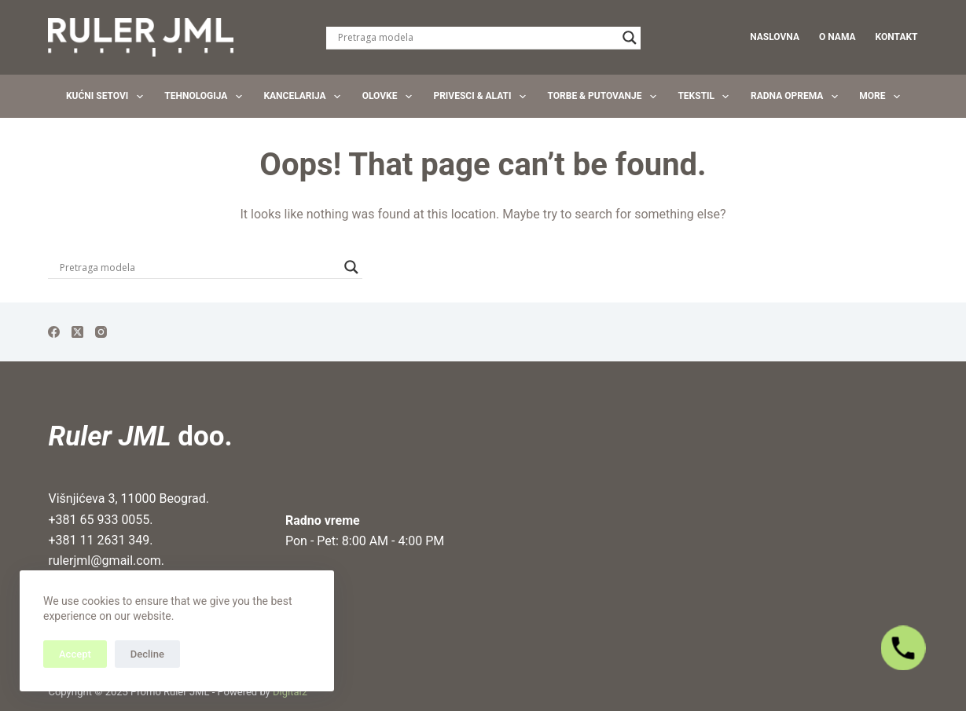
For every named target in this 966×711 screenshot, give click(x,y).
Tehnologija (206, 96)
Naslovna (774, 36)
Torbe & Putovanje (605, 96)
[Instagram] (101, 332)
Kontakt (897, 36)
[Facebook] (54, 332)
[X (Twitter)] (77, 332)
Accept (75, 654)
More (882, 96)
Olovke (390, 96)
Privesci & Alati (482, 96)
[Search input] (476, 38)
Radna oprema (797, 96)
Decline (147, 654)
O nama (837, 36)
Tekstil (706, 96)
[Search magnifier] (630, 38)
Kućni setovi (107, 96)
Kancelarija (305, 96)
